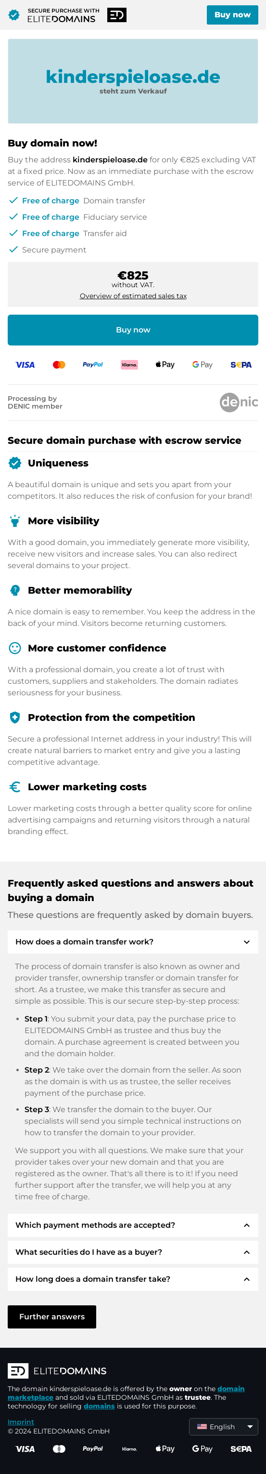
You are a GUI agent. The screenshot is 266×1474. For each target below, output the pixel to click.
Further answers (52, 1316)
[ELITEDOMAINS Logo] (133, 1372)
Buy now (233, 14)
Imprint (21, 1422)
